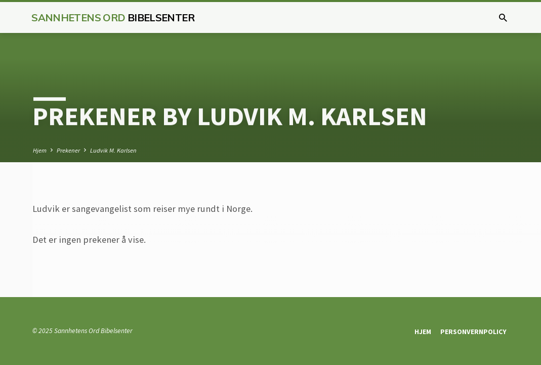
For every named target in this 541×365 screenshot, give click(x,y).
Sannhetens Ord (112, 17)
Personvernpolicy (473, 331)
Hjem (40, 150)
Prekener (68, 150)
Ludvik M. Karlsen (113, 150)
